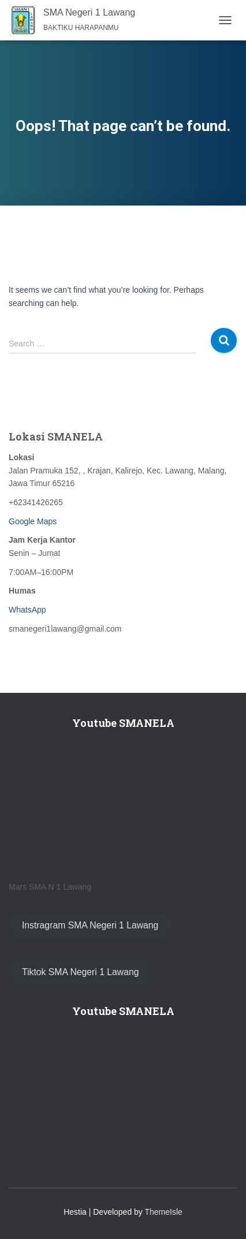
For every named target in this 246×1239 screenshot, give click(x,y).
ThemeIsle (163, 1211)
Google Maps (33, 521)
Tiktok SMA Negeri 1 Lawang (80, 972)
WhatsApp (27, 609)
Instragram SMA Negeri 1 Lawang (90, 925)
